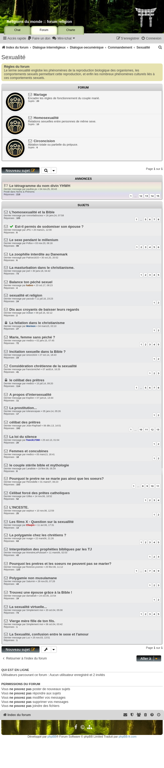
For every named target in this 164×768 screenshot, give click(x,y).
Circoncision (44, 141)
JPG (28, 230)
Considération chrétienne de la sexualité (43, 366)
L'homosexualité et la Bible (32, 212)
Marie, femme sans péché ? (32, 337)
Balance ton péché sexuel (30, 282)
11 (146, 429)
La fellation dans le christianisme (37, 323)
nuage (29, 538)
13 (146, 196)
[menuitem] (38, 38)
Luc (28, 637)
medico (30, 340)
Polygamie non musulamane (33, 578)
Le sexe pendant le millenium (33, 240)
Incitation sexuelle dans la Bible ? (37, 352)
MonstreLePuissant (36, 552)
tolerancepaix (33, 411)
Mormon (31, 326)
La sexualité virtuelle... (28, 607)
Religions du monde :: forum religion (39, 21)
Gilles (29, 496)
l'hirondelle (32, 482)
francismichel (33, 369)
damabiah (31, 595)
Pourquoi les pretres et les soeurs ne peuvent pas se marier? (60, 564)
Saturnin (30, 581)
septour (30, 510)
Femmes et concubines (28, 451)
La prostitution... (23, 408)
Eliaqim (30, 525)
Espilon (30, 398)
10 (140, 429)
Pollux (29, 243)
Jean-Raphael (33, 425)
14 (152, 196)
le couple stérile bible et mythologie (39, 465)
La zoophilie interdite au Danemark (38, 254)
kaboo (29, 285)
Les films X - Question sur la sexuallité (41, 522)
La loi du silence (23, 437)
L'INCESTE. (19, 507)
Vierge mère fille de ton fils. (32, 621)
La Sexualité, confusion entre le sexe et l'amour (49, 634)
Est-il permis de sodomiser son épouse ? (49, 227)
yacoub (30, 298)
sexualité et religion (25, 295)
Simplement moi (34, 610)
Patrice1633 (32, 257)
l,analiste (31, 468)
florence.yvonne (34, 567)
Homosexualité (46, 118)
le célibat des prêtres (26, 380)
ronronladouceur (34, 215)
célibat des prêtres (25, 422)
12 (140, 196)
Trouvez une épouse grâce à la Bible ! (40, 592)
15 (158, 196)
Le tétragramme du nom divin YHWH (39, 186)
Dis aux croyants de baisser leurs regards (44, 309)
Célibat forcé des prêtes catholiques (39, 493)
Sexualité (13, 57)
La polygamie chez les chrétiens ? (37, 535)
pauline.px (31, 189)
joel (28, 271)
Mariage (40, 95)
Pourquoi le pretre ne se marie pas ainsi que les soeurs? (56, 479)
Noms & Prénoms (25, 191)
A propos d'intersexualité (30, 395)
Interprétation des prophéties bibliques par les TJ (50, 549)
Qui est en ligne (15, 669)
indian (29, 312)
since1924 (31, 355)
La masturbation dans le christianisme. (41, 268)
